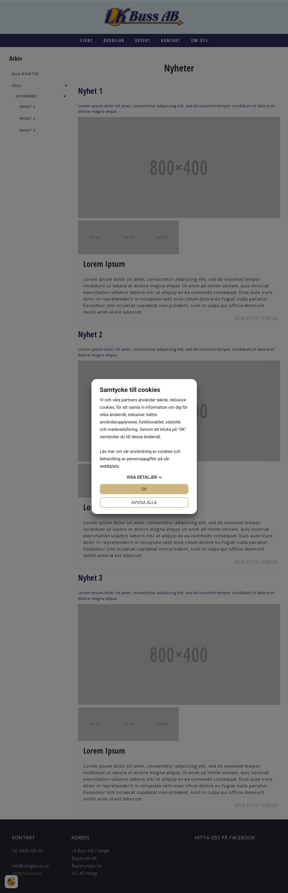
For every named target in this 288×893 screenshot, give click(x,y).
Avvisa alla (144, 502)
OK (144, 489)
